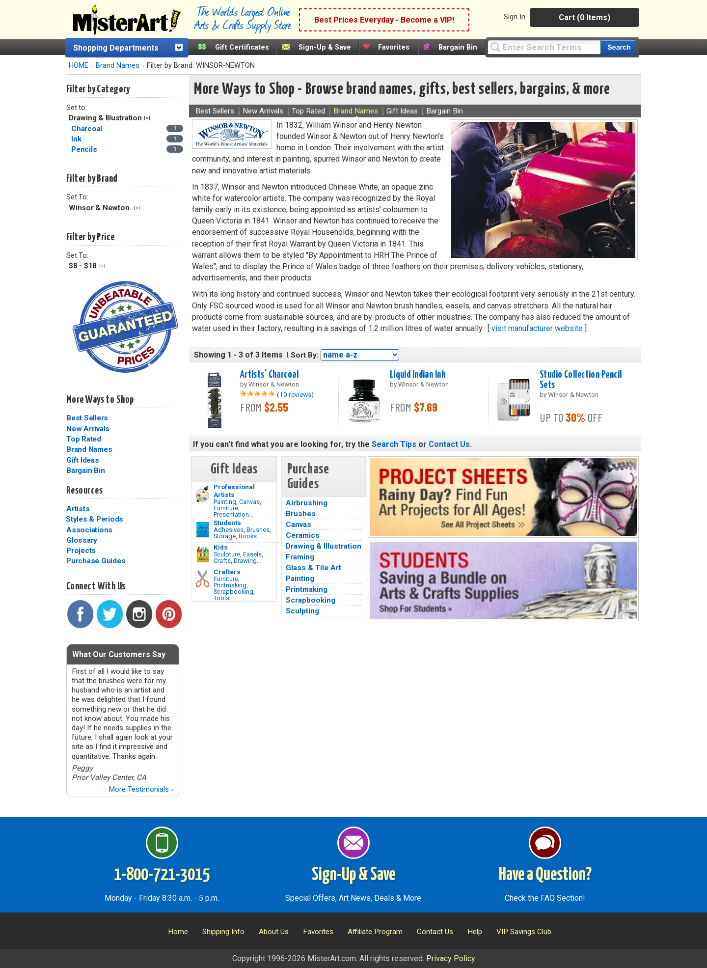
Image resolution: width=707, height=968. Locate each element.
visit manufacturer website (537, 328)
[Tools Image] (202, 579)
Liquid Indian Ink (417, 375)
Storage (225, 536)
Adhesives (229, 529)
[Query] (544, 47)
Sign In (514, 16)
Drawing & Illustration (323, 546)
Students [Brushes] (227, 522)
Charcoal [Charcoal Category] (87, 128)
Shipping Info (223, 931)
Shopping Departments (116, 48)
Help (474, 931)
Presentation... (233, 514)
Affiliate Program (375, 931)
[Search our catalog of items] (618, 47)
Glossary (81, 540)
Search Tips (394, 444)
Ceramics (303, 535)
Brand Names (117, 65)
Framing (300, 557)
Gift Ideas (82, 460)
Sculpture (227, 554)
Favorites (393, 47)
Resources (84, 491)
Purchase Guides (95, 560)
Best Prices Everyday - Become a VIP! (384, 20)
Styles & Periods (94, 519)
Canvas (249, 501)
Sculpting (302, 611)
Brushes (258, 529)
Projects (81, 550)
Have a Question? (545, 875)
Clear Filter (147, 118)
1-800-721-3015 (162, 875)
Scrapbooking (233, 591)
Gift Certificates (242, 47)
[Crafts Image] (202, 554)
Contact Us (449, 444)
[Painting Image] (202, 494)
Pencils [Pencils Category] (85, 149)
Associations (89, 529)
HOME (78, 65)
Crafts (222, 560)
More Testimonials (141, 789)
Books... (250, 536)
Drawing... (247, 560)
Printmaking (230, 585)
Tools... (224, 598)
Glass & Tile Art (313, 567)
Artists (77, 508)
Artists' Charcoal (269, 375)
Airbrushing (306, 502)
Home (178, 931)
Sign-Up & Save (325, 47)
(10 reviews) (295, 394)
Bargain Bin (457, 47)
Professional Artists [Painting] (234, 490)
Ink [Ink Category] (77, 139)
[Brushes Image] (202, 530)
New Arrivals (87, 428)
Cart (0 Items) (584, 17)
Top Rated (83, 439)
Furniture (226, 508)
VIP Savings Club (523, 931)
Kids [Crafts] (221, 547)
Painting (225, 501)
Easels (252, 554)
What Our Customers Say (118, 654)
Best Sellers (87, 418)
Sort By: (305, 355)
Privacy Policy (450, 958)
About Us (274, 931)
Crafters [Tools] (227, 572)
